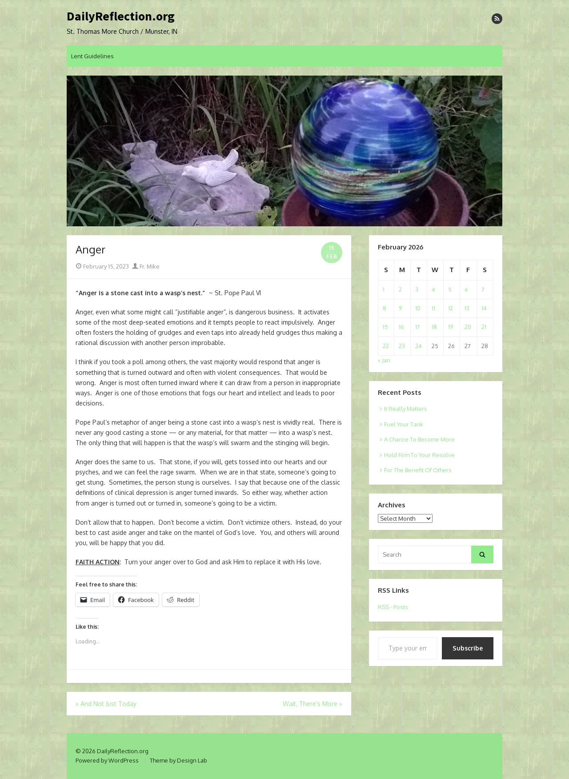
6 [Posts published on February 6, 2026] (466, 289)
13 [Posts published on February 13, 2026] (467, 308)
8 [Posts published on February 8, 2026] (384, 308)
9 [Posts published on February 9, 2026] (400, 308)
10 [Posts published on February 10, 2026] (418, 308)
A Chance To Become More (419, 439)
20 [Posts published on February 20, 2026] (468, 326)
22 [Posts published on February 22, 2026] (386, 345)
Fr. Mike (146, 266)
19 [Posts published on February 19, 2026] (450, 326)
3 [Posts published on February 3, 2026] (416, 289)
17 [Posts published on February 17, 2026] (417, 326)
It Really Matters (405, 408)
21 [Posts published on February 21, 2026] (483, 326)
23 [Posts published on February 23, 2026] (402, 345)
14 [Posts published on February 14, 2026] (484, 308)
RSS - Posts (393, 606)
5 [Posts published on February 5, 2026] (450, 289)
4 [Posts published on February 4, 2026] (433, 289)
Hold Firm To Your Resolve (419, 454)
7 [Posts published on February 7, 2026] (483, 289)
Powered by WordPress (107, 760)
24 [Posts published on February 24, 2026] (418, 345)
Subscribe (468, 648)
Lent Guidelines (92, 56)
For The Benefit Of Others (418, 470)
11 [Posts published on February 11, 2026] (433, 308)
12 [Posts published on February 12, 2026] (450, 308)
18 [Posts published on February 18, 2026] (434, 326)
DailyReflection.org (121, 16)
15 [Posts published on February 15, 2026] (385, 326)
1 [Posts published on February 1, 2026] (384, 289)
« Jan (384, 360)
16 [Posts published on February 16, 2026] (401, 326)
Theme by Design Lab (178, 760)
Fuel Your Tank (403, 424)
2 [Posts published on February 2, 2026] (400, 289)
